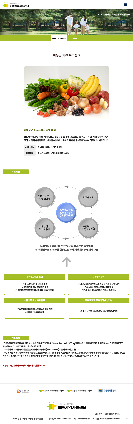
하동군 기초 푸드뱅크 (59, 38)
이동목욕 (74, 38)
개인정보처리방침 (112, 413)
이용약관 (98, 413)
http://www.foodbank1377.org (61, 343)
